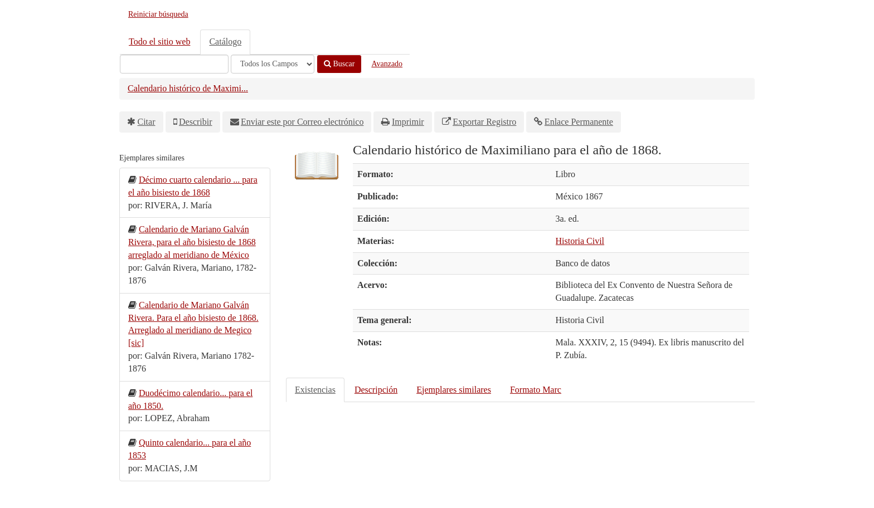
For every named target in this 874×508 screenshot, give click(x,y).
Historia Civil (580, 241)
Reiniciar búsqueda (158, 14)
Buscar (339, 64)
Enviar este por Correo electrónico (302, 121)
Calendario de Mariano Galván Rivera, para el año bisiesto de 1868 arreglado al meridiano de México (192, 242)
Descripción (376, 389)
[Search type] (272, 64)
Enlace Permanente (579, 121)
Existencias (315, 389)
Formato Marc (535, 389)
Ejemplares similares (453, 389)
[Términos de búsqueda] (174, 64)
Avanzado (386, 64)
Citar (147, 121)
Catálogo (225, 41)
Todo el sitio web (159, 41)
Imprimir (408, 121)
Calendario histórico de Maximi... (188, 88)
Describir (195, 121)
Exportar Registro (484, 121)
